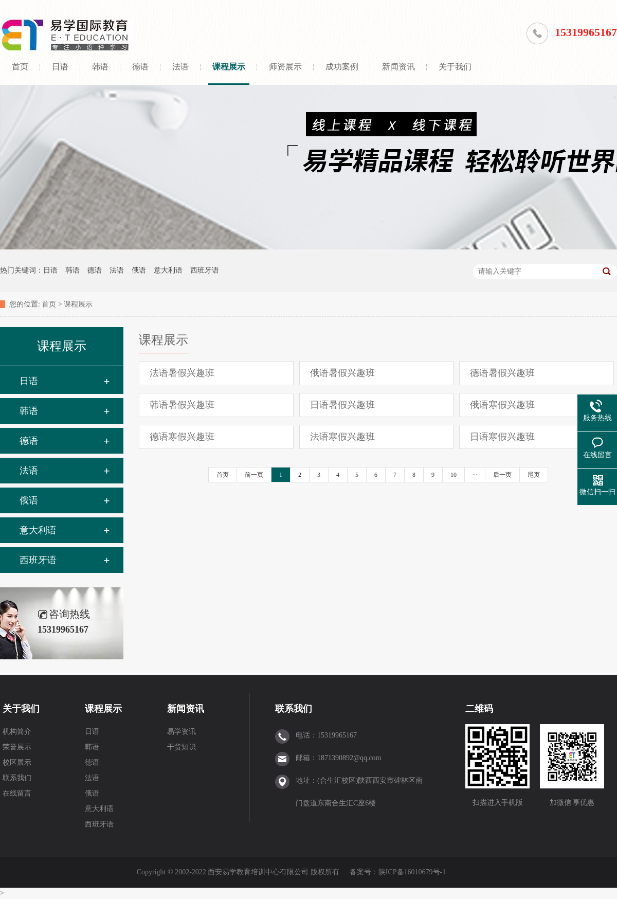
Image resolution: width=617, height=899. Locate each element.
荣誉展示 (17, 747)
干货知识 (181, 747)
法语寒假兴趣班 (342, 436)
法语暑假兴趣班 (182, 373)
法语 (180, 66)
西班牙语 (204, 270)
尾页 (534, 474)
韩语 (100, 66)
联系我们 (17, 778)
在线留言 (17, 793)
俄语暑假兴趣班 (342, 373)
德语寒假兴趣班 (182, 436)
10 (453, 474)
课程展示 (228, 66)
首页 (20, 66)
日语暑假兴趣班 (342, 405)
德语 (140, 66)
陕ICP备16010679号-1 (412, 872)
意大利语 (168, 270)
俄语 (139, 270)
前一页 (254, 474)
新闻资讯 (398, 66)
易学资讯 (181, 731)
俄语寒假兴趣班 (502, 405)
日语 (60, 66)
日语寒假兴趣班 (502, 436)
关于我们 (455, 66)
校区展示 (17, 762)
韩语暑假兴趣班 (182, 405)
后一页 (502, 474)
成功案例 (341, 66)
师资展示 (285, 66)
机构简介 (17, 731)
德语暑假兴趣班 (502, 373)
